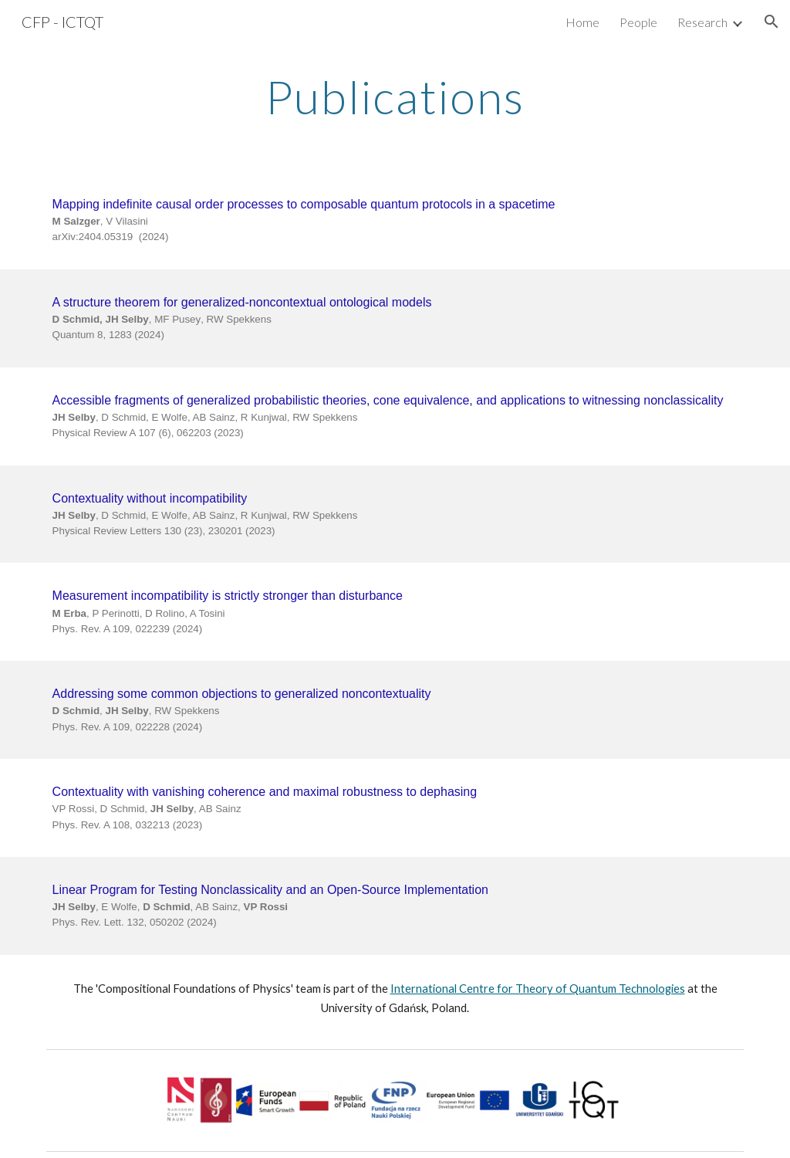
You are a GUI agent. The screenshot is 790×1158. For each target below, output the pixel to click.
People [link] (638, 22)
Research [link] (702, 22)
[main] (394, 96)
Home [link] (582, 22)
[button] (771, 21)
